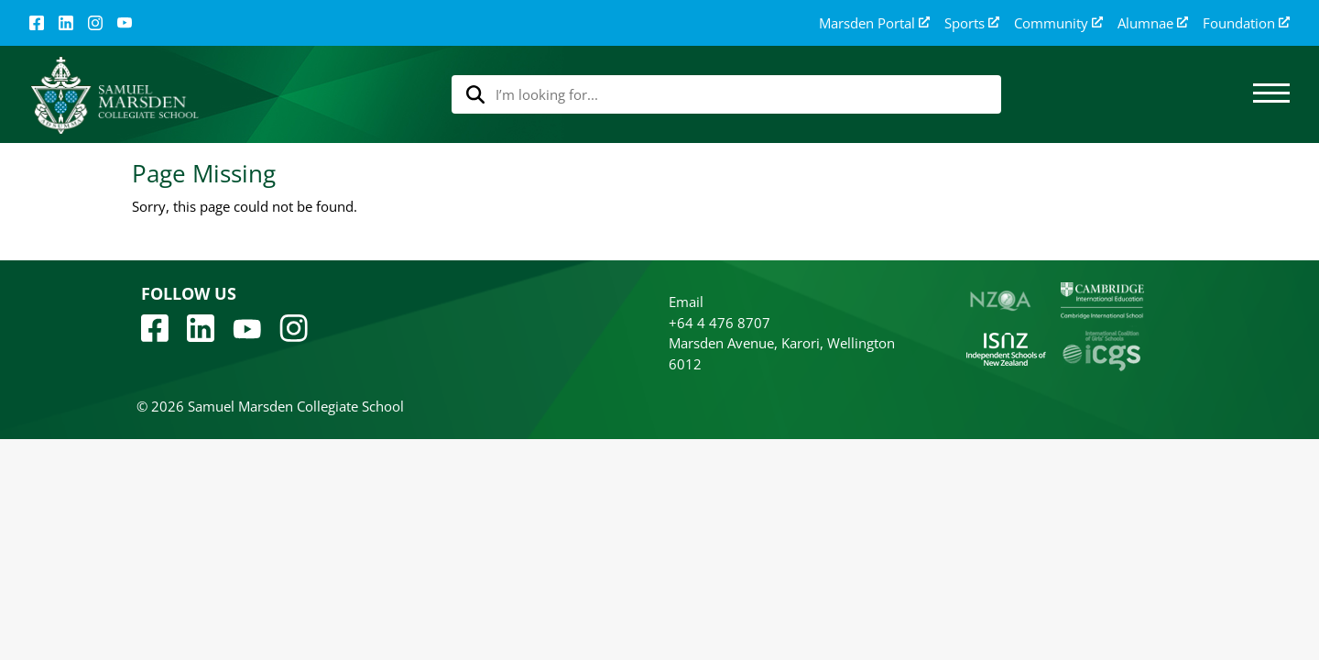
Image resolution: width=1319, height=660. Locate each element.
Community (1058, 23)
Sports (971, 23)
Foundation (1246, 23)
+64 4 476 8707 (719, 323)
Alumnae (1152, 23)
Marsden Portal (874, 23)
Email (686, 301)
